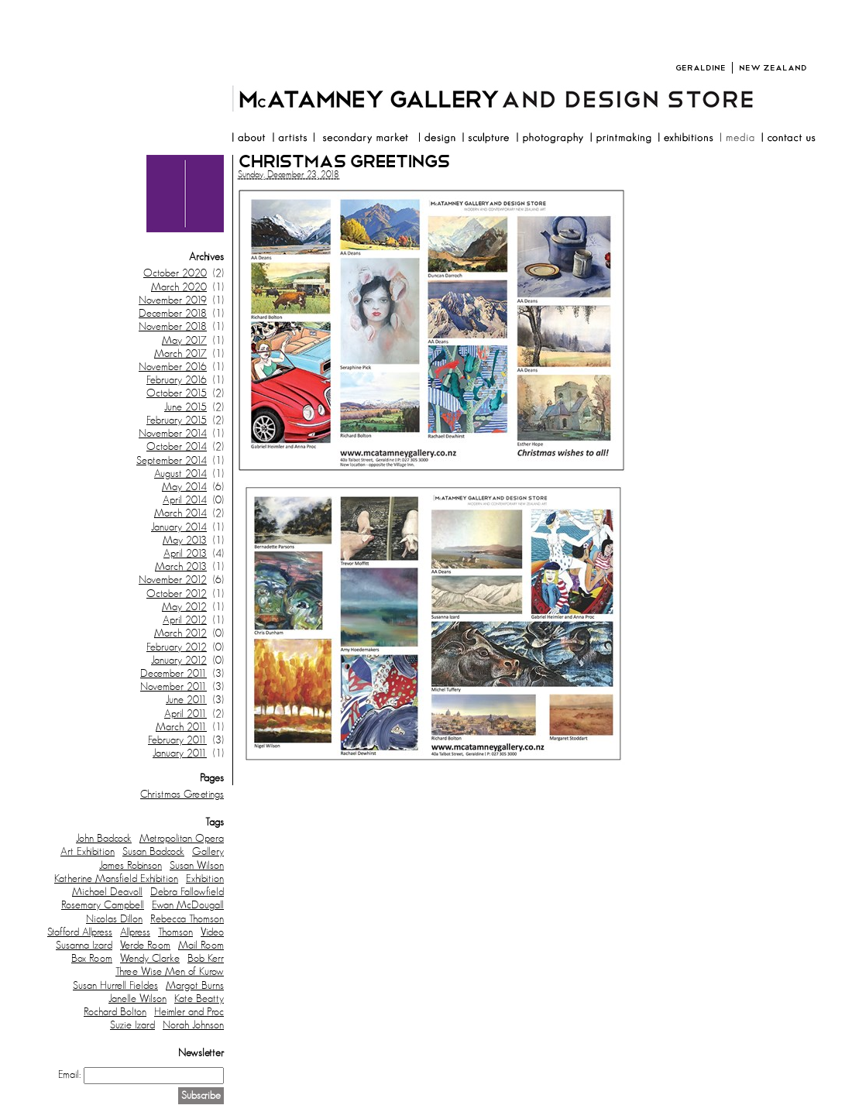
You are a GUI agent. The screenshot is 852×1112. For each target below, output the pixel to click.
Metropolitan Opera (181, 838)
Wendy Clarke (150, 958)
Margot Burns (195, 985)
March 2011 (181, 727)
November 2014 (173, 433)
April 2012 (185, 620)
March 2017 (180, 353)
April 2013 (185, 553)
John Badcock (104, 838)
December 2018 (173, 313)
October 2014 (176, 446)
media (737, 139)
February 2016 (176, 380)
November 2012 (173, 580)
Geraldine (700, 67)
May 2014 (184, 487)
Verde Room (145, 945)
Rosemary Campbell (102, 905)
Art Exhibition (87, 851)
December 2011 (173, 673)
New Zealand (773, 67)
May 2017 (184, 340)
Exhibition (205, 878)
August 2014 (180, 473)
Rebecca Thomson (187, 919)
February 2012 (176, 647)
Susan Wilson (197, 865)
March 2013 (181, 566)
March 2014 (180, 513)
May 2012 (184, 607)
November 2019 (173, 300)
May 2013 (185, 540)
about (248, 139)
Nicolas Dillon (114, 919)
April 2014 (185, 500)
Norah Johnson (193, 1025)
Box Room (91, 958)
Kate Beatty (199, 999)
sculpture (486, 139)
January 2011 (180, 753)
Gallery (208, 851)
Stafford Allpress (79, 932)
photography (549, 139)
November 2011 (173, 686)
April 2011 (185, 714)
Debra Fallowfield (187, 892)
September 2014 (171, 460)
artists (289, 139)
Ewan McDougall (188, 905)
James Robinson (130, 865)
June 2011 (186, 700)
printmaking (620, 139)
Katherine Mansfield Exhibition (116, 878)
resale (362, 139)
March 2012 (180, 633)
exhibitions (685, 139)
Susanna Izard (84, 945)
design (436, 139)
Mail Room (201, 945)
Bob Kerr (205, 958)
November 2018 (173, 326)
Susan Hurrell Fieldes (115, 985)
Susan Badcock (153, 851)
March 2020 (179, 287)
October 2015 (176, 393)
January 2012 (179, 660)
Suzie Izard (132, 1025)
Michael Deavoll (107, 892)
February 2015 (176, 420)
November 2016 (173, 367)
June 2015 (185, 407)
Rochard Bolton (115, 1012)
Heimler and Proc (189, 1012)
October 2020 (175, 273)
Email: (69, 1074)
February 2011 (177, 740)
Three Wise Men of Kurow (169, 971)
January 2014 (179, 527)
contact (788, 139)
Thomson (175, 932)
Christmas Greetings (182, 794)
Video (212, 932)
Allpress (135, 932)
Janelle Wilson (137, 999)
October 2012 (176, 594)
